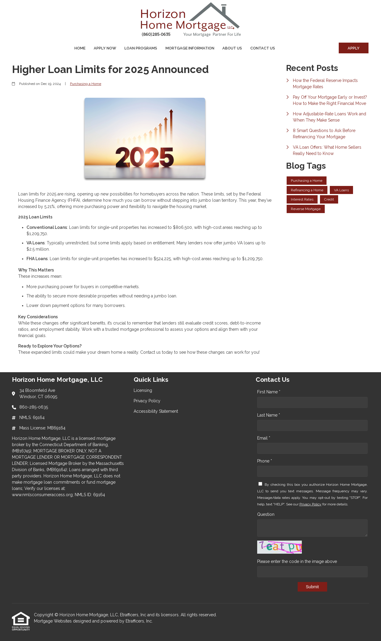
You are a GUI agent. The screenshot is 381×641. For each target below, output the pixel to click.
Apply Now (105, 48)
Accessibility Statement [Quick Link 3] (156, 411)
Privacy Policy (310, 504)
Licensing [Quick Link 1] (143, 390)
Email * (263, 438)
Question (265, 514)
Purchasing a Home (85, 84)
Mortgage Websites (53, 621)
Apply (354, 48)
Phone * (264, 461)
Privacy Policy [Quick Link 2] (147, 400)
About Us (232, 48)
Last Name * (268, 415)
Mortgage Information (189, 48)
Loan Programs (140, 48)
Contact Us (262, 48)
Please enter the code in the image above (297, 561)
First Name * (268, 391)
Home (79, 48)
